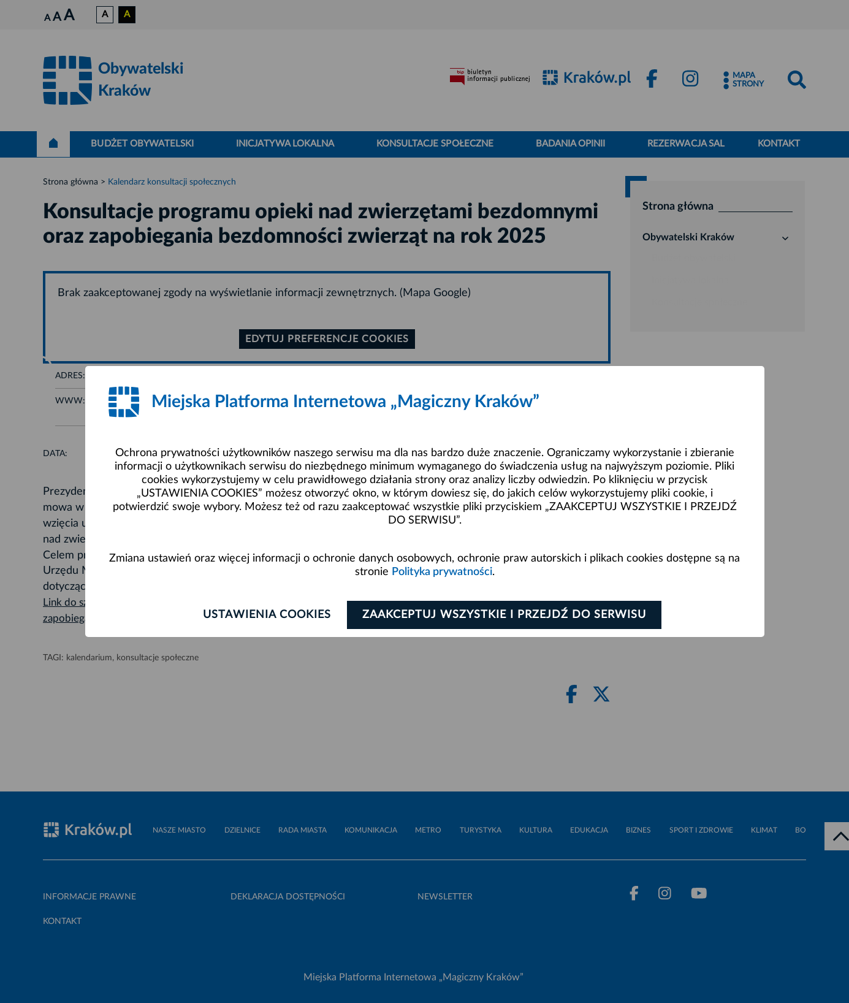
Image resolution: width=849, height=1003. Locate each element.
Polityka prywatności (442, 572)
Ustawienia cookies (266, 614)
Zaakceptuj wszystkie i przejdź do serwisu (505, 614)
